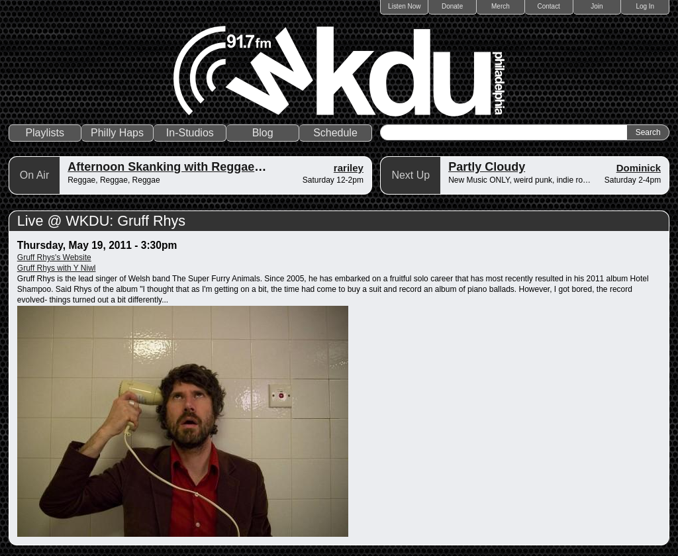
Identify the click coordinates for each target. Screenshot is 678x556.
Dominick (638, 167)
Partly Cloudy (486, 166)
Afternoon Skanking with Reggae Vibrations (192, 166)
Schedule (335, 132)
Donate (452, 6)
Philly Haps (117, 132)
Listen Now (404, 6)
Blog (262, 132)
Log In (645, 6)
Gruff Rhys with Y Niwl (56, 268)
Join (597, 6)
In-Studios (190, 132)
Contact (548, 6)
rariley (348, 167)
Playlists (44, 132)
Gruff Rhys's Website (54, 257)
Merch (500, 6)
